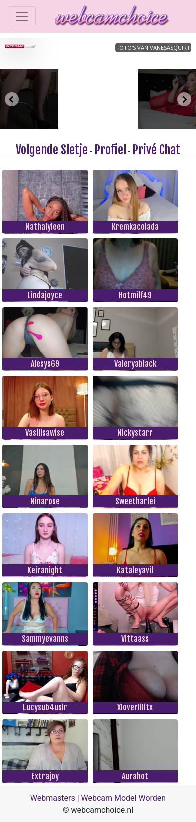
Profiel (110, 149)
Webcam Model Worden (123, 798)
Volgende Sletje (52, 149)
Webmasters (52, 798)
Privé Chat (156, 149)
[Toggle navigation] (22, 16)
